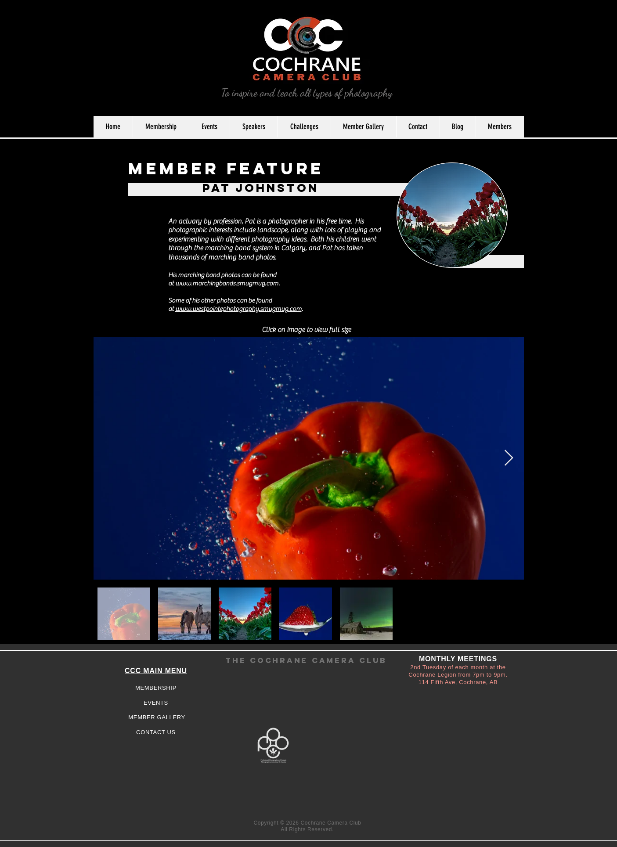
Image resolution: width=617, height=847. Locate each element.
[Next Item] (509, 458)
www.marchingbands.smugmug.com (226, 283)
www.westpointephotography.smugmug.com (238, 309)
